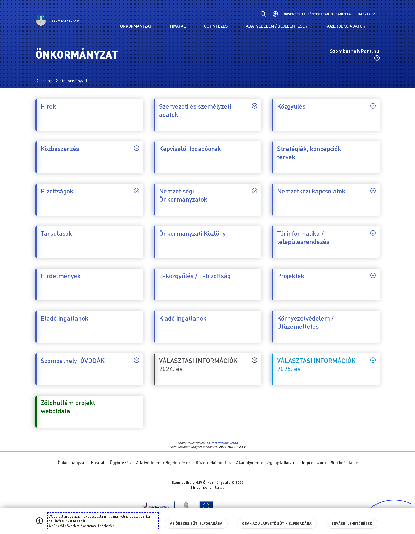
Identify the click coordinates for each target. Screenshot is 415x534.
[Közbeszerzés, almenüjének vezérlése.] (136, 148)
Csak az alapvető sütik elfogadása (277, 523)
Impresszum (314, 462)
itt (99, 525)
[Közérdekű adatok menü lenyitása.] (373, 26)
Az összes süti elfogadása (196, 523)
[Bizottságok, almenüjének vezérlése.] (136, 190)
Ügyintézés (120, 462)
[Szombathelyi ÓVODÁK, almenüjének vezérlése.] (136, 360)
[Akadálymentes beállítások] (275, 14)
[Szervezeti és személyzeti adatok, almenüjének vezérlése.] (254, 105)
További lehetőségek (351, 523)
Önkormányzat (73, 80)
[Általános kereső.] (263, 14)
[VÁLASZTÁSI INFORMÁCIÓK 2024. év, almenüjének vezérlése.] (254, 360)
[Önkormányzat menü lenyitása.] (159, 26)
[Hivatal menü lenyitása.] (193, 26)
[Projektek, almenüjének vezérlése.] (373, 275)
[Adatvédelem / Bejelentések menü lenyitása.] (315, 26)
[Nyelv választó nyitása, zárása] (366, 14)
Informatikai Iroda (224, 443)
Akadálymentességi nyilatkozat (266, 462)
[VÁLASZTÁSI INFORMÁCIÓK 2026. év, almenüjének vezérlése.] (373, 360)
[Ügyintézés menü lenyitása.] (235, 26)
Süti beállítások (345, 462)
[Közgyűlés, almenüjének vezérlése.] (373, 105)
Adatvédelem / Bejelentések (163, 462)
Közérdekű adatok (213, 462)
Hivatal (98, 462)
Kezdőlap (43, 80)
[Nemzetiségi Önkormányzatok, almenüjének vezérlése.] (254, 190)
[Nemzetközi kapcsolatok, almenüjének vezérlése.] (373, 190)
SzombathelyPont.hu (355, 54)
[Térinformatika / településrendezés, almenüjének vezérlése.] (373, 232)
